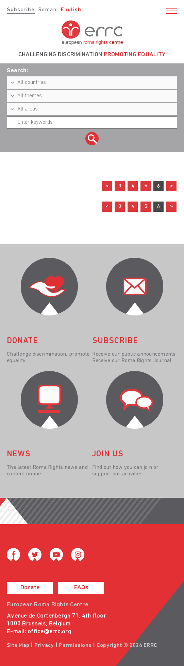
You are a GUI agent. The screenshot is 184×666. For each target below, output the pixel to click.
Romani (48, 10)
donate (22, 341)
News (19, 454)
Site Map (18, 645)
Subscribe (21, 10)
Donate (29, 587)
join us (107, 454)
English (71, 10)
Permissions (75, 645)
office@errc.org (49, 631)
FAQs (81, 587)
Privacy (44, 645)
